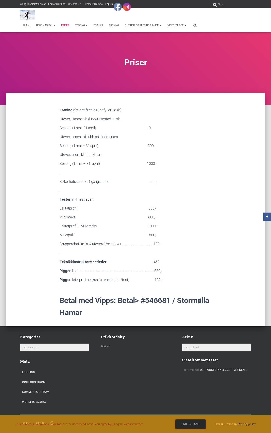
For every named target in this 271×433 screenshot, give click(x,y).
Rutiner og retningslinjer (143, 25)
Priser (65, 25)
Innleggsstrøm (34, 382)
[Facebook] (267, 217)
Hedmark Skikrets (93, 4)
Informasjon (45, 25)
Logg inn (28, 372)
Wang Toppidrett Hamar (33, 4)
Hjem (26, 25)
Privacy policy (247, 424)
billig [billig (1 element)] (103, 346)
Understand (190, 424)
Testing (81, 25)
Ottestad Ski (74, 4)
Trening (114, 25)
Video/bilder (177, 25)
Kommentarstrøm (35, 392)
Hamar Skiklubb (56, 4)
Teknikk (98, 25)
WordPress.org (34, 401)
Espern (109, 4)
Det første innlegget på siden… (223, 369)
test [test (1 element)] (108, 346)
